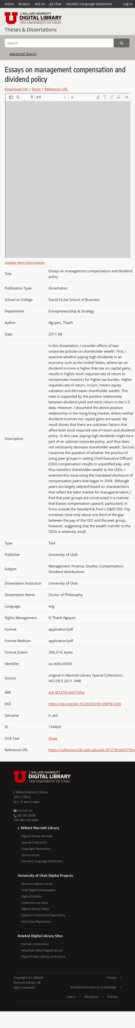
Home (9, 4)
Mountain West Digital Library (42, 950)
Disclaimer (91, 997)
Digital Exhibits (31, 896)
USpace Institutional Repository (43, 915)
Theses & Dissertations (31, 29)
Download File (16, 89)
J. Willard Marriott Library (31, 792)
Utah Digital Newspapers (38, 890)
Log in (128, 4)
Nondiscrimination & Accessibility (93, 987)
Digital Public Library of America (43, 956)
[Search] (59, 43)
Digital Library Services (36, 836)
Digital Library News (35, 909)
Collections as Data (34, 903)
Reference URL (56, 89)
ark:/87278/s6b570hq (66, 692)
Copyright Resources (35, 849)
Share (36, 89)
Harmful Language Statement (89, 4)
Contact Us (23, 810)
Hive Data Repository (36, 921)
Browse (24, 4)
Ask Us (40, 4)
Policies (112, 997)
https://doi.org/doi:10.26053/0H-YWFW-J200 (85, 703)
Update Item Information (25, 262)
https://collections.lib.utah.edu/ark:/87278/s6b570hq (92, 749)
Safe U (71, 997)
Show (53, 738)
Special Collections (34, 842)
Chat (55, 4)
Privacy (111, 977)
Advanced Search (23, 54)
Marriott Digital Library (37, 884)
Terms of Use (30, 855)
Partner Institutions (35, 944)
